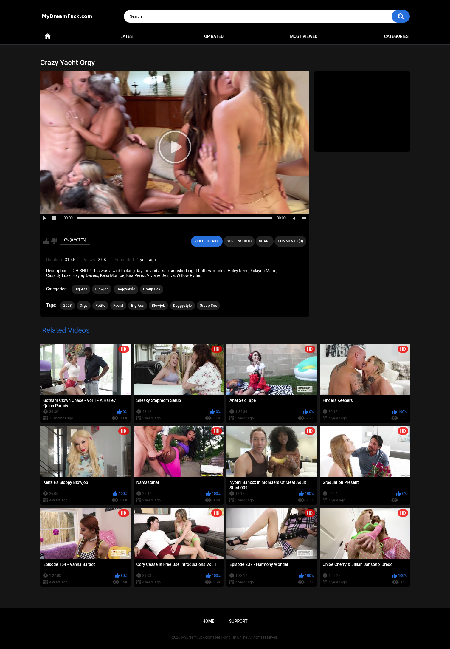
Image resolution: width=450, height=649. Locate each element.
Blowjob (101, 289)
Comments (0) (290, 241)
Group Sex (151, 289)
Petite (100, 305)
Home (47, 36)
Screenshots (239, 241)
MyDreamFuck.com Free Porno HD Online (214, 637)
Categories (396, 36)
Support (238, 621)
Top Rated (213, 36)
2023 (67, 305)
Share (264, 241)
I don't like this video (54, 241)
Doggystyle (126, 289)
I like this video (46, 241)
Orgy (83, 305)
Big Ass (81, 289)
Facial (118, 305)
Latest (127, 36)
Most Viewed (303, 36)
